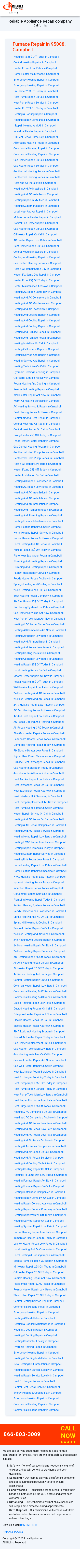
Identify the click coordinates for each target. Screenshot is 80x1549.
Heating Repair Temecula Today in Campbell (39, 848)
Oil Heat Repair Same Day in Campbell (36, 137)
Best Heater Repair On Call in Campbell (36, 246)
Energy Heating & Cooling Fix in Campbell (38, 1392)
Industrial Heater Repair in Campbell (35, 131)
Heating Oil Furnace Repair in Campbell (36, 349)
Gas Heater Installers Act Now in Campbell (39, 773)
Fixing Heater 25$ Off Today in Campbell (37, 435)
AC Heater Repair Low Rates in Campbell (38, 240)
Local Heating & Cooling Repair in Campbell (39, 1255)
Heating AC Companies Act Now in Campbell (40, 630)
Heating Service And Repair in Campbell (37, 355)
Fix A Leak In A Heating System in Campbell (39, 1031)
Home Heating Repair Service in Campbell (38, 532)
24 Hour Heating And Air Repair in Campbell (39, 934)
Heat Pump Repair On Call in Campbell (36, 96)
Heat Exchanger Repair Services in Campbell (40, 1071)
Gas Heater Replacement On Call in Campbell (40, 1043)
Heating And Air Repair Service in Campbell (39, 1157)
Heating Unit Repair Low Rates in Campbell (39, 859)
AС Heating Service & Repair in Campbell (37, 406)
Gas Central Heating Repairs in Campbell (37, 446)
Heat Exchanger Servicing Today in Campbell (40, 1077)
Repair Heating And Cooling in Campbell (37, 383)
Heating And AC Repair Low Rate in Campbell (40, 1123)
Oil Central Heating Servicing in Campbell (38, 894)
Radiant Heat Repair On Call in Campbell (37, 572)
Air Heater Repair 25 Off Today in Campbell (39, 968)
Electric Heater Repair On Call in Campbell (38, 1020)
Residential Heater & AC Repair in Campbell (39, 1283)
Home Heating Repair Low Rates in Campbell (40, 865)
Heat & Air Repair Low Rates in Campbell (37, 463)
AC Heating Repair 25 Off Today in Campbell (39, 957)
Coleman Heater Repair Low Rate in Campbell (40, 985)
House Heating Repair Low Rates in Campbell (40, 1232)
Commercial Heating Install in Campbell (37, 1306)
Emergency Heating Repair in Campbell (36, 79)
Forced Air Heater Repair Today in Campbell (39, 1037)
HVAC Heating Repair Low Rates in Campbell (40, 876)
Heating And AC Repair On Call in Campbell (39, 819)
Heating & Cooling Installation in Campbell (38, 1358)
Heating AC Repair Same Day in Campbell (38, 291)
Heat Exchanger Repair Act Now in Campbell (39, 790)
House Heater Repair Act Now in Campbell (38, 538)
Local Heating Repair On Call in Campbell (37, 670)
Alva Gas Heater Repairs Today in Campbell (39, 733)
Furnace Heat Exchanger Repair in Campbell (39, 762)
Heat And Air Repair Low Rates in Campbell (39, 779)
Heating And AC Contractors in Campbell (37, 297)
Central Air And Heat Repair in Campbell (37, 418)
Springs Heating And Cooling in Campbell (38, 584)
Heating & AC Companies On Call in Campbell (40, 1111)
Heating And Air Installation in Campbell (37, 641)
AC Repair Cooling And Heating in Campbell (39, 721)
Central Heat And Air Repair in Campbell (37, 423)
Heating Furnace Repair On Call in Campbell (39, 1186)
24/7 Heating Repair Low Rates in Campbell (39, 704)
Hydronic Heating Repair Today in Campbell (39, 882)
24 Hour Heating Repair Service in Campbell (39, 951)
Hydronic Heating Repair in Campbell (35, 1346)
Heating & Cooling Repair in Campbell (35, 114)
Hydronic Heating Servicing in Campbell (37, 372)
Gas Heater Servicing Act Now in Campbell (38, 613)
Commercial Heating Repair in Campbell (37, 148)
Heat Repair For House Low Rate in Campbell (40, 1100)
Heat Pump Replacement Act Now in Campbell (41, 802)
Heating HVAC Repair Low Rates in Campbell (40, 842)
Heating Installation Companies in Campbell (39, 1192)
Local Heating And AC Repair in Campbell (38, 544)
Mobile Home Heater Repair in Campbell (37, 217)
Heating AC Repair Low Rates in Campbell (38, 481)
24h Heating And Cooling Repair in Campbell (39, 939)
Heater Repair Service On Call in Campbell (38, 813)
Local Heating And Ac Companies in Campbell (40, 1249)
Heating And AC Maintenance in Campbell (38, 303)
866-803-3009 (22, 1434)
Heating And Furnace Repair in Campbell (37, 332)
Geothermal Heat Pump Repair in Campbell (39, 452)
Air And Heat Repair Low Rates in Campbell (39, 716)
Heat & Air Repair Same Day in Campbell (37, 269)
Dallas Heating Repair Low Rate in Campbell (39, 1002)
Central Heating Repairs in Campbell (35, 62)
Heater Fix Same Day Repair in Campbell (37, 274)
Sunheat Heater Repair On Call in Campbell (38, 928)
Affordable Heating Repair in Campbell (36, 142)
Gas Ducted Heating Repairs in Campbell (37, 263)
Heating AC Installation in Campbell (34, 1318)
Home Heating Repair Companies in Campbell (40, 871)
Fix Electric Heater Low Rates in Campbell (38, 750)
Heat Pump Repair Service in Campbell (36, 102)
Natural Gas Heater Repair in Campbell (36, 223)
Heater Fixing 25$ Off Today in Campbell (37, 469)
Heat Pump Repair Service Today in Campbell (40, 1088)
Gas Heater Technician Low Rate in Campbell (40, 1048)
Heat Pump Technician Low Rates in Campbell (41, 1094)
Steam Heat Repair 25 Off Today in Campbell (40, 1295)
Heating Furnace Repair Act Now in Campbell (40, 1180)
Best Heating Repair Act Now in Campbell (38, 412)
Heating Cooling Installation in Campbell (37, 653)
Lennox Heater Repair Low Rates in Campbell (40, 1243)
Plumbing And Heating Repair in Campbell (38, 561)
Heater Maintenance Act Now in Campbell (38, 286)
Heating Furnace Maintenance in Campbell (38, 521)
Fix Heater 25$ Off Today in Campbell (36, 91)
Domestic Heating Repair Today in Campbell (39, 744)
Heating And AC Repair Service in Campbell (39, 830)
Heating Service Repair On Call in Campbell (39, 1220)
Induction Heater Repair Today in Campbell (38, 888)
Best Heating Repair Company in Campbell (38, 595)
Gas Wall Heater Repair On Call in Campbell (39, 1066)
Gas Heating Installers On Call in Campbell (38, 1054)
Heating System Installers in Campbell (36, 205)
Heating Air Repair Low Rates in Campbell (38, 635)
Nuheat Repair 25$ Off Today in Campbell (38, 549)
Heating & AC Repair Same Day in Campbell (39, 624)
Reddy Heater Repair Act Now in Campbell (38, 578)
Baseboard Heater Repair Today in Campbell (39, 739)
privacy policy (13, 1531)
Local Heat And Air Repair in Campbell (36, 211)
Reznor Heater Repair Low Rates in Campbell (40, 1289)
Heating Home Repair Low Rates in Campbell (40, 836)
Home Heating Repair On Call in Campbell (38, 527)
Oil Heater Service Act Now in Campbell (37, 377)
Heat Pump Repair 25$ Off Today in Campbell (40, 1083)
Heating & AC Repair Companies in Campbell (40, 825)
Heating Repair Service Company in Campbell (40, 1209)
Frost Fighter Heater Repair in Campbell (37, 441)
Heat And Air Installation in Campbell (35, 182)
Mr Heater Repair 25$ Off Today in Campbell (40, 1266)
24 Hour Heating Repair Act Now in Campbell (40, 945)
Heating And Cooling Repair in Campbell (37, 314)
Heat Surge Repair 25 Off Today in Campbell (39, 1106)
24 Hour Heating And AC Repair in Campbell (39, 693)
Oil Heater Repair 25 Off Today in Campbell (39, 1272)
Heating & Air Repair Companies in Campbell (40, 1146)
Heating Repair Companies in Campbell (36, 119)
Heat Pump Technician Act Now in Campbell (39, 618)
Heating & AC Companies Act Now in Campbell (41, 1117)
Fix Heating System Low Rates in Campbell (39, 607)
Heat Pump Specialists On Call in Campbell (39, 807)
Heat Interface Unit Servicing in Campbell (38, 796)
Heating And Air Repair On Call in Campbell (38, 1152)
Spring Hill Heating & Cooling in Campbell (38, 922)
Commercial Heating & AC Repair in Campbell (40, 991)
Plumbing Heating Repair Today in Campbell (39, 899)
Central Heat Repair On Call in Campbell (37, 429)
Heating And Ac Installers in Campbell (36, 188)
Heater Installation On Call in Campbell (36, 475)
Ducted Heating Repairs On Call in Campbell (39, 1008)
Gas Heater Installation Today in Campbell (38, 767)
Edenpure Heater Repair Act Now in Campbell (40, 1014)
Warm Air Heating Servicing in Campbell (37, 400)
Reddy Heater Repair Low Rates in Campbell (40, 911)
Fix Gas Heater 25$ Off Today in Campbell (38, 601)
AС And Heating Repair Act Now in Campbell (39, 710)
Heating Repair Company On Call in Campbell (40, 1197)
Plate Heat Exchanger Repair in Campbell (38, 555)
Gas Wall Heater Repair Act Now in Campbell (40, 1060)
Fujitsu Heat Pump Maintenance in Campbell (39, 756)
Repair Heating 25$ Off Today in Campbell (38, 681)
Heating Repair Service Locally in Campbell (39, 1369)
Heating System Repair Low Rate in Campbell (40, 1226)
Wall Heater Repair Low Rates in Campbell (38, 687)
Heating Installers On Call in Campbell (36, 343)
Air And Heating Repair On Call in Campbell (38, 962)
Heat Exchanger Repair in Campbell (34, 1381)
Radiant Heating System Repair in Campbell (39, 905)
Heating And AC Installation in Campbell (37, 492)
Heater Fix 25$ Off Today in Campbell (36, 108)
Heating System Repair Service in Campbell (39, 853)
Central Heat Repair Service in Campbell (37, 1387)
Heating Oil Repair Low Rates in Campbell (38, 658)
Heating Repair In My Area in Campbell (36, 200)
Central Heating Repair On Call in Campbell (38, 980)
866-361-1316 (28, 1525)
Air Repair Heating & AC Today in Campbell (38, 727)
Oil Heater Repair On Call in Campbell (35, 234)
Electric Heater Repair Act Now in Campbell (39, 1025)
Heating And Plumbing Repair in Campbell (38, 509)
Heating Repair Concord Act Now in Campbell (40, 1203)
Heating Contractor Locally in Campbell (36, 1341)
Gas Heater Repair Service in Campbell (36, 165)
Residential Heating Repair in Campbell (36, 389)
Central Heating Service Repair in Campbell (39, 1301)
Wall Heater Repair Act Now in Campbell (37, 395)
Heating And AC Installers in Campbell (36, 194)
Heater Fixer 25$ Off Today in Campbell (37, 280)
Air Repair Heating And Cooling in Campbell (39, 974)
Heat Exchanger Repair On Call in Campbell (39, 785)
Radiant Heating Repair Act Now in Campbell (39, 1278)
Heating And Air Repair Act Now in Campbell (39, 1140)
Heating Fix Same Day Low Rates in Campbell (40, 1174)
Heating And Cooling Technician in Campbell (39, 1163)
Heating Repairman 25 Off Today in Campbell (40, 1215)
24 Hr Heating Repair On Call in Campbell (37, 590)
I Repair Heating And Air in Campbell (35, 125)
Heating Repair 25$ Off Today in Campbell (38, 664)
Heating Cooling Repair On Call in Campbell (39, 1169)
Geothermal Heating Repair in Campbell (37, 171)
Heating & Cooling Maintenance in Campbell (39, 1324)
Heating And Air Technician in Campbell (36, 309)
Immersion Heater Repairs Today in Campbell (40, 1238)
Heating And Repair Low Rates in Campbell (39, 647)
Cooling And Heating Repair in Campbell (37, 257)
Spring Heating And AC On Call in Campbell (39, 916)
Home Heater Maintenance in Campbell (36, 74)
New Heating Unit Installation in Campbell (38, 1364)
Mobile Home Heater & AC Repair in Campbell (40, 1260)
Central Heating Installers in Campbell (36, 251)
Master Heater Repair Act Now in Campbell (39, 676)
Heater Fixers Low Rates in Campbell (35, 68)
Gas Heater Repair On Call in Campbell (36, 160)
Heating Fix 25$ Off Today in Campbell (36, 56)
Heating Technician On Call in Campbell (36, 366)
